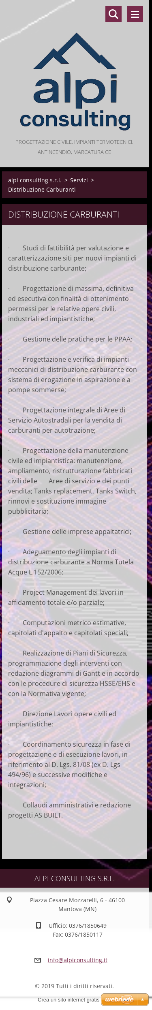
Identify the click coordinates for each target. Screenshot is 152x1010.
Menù (135, 14)
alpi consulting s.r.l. (35, 180)
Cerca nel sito (113, 14)
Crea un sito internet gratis (68, 1000)
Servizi (79, 180)
